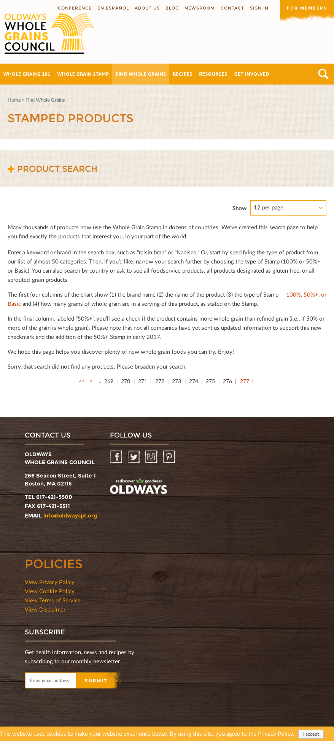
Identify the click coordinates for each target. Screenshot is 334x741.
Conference (75, 8)
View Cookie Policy (50, 591)
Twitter (134, 457)
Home (14, 100)
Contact (232, 8)
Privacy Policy (275, 733)
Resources (213, 74)
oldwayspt (138, 487)
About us (147, 8)
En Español (113, 8)
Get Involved (251, 74)
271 (142, 381)
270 (125, 381)
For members (307, 8)
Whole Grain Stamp (83, 74)
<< (82, 381)
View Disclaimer (45, 609)
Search (323, 74)
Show (239, 207)
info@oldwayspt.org (70, 515)
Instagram (152, 457)
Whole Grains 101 (27, 74)
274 (193, 381)
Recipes (182, 74)
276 (227, 381)
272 (159, 381)
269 (108, 381)
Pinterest (170, 457)
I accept (311, 734)
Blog (172, 8)
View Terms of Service (53, 600)
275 (210, 381)
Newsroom (199, 8)
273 (176, 381)
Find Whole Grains (141, 74)
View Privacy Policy (50, 581)
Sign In (259, 8)
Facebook (116, 457)
